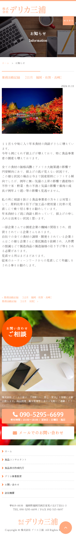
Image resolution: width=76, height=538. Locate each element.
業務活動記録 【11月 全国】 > (20, 301)
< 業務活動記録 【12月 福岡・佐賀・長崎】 (27, 297)
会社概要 (9, 493)
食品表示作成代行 (14, 468)
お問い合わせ (12, 484)
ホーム (5, 63)
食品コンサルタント (16, 459)
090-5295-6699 (38, 416)
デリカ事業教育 (13, 476)
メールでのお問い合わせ (41, 433)
